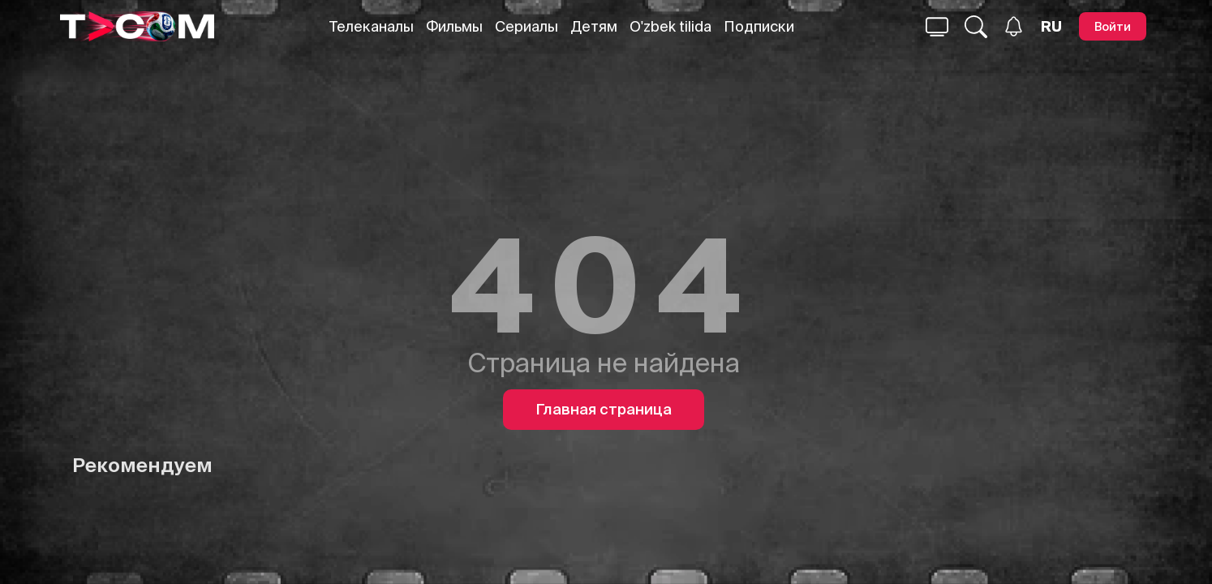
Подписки (759, 26)
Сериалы (526, 26)
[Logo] (137, 26)
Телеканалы (371, 26)
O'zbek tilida (670, 26)
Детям (593, 26)
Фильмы (454, 26)
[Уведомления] (1014, 26)
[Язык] (1051, 26)
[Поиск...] (937, 26)
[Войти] (1112, 26)
